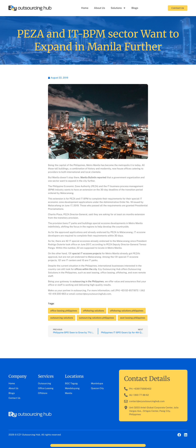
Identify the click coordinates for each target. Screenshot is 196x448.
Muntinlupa (97, 383)
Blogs (134, 7)
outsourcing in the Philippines (88, 281)
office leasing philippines (63, 310)
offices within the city (85, 269)
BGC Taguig (71, 383)
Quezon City (97, 388)
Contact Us (14, 398)
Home (84, 7)
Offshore (42, 393)
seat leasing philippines (132, 317)
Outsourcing (44, 383)
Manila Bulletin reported (93, 177)
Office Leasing (45, 388)
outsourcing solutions (61, 317)
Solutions (118, 8)
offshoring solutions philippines (126, 310)
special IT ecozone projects (86, 253)
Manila (68, 393)
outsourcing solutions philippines (96, 317)
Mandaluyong (72, 388)
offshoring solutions (93, 310)
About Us (99, 7)
